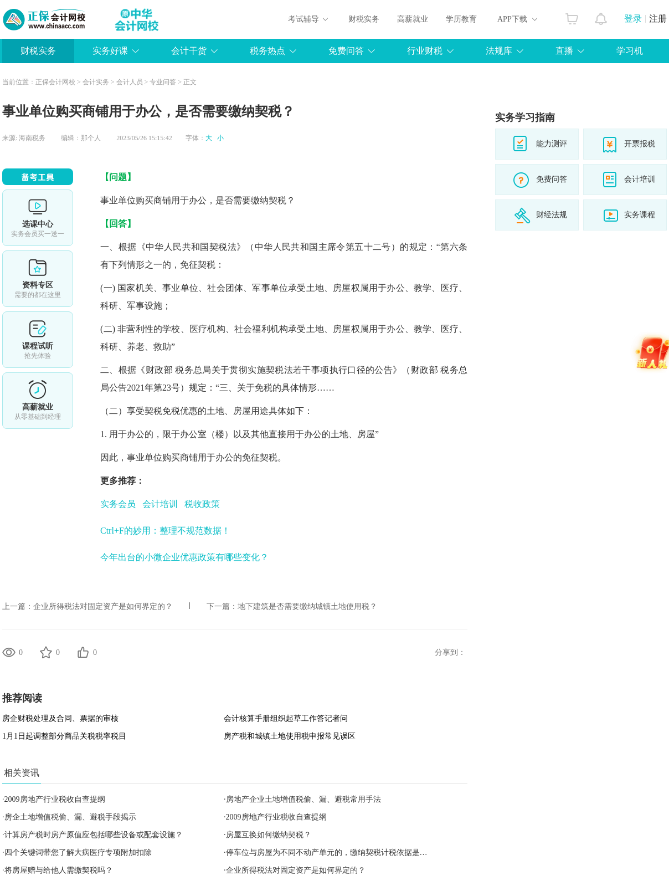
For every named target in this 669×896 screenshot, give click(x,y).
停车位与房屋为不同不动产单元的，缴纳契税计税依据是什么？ (334, 852)
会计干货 (189, 50)
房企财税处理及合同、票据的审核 (60, 718)
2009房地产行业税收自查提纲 (54, 799)
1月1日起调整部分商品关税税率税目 (64, 736)
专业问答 (163, 82)
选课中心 (38, 217)
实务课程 (639, 215)
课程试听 (38, 339)
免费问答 (346, 50)
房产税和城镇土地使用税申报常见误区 (290, 736)
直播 (564, 50)
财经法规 (551, 215)
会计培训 (160, 504)
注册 (658, 18)
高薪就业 (412, 19)
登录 (633, 18)
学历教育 (461, 19)
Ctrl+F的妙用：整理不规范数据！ (165, 530)
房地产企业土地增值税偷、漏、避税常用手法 (303, 799)
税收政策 (202, 504)
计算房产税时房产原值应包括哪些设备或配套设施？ (93, 835)
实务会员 (118, 504)
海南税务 (32, 138)
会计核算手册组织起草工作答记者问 (286, 718)
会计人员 (129, 82)
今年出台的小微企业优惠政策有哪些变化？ (184, 557)
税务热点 (267, 50)
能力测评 (551, 144)
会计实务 (96, 82)
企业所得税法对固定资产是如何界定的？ (103, 606)
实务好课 (110, 50)
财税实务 (363, 19)
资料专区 (38, 278)
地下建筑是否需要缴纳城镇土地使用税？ (307, 606)
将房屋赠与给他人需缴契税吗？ (58, 870)
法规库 (499, 50)
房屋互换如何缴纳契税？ (268, 835)
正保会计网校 (55, 82)
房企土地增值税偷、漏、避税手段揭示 (70, 817)
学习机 (629, 50)
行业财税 (424, 50)
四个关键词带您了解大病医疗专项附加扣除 (78, 852)
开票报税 (639, 144)
